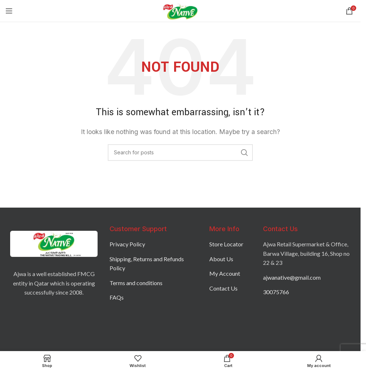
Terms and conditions (136, 282)
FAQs (117, 297)
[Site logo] (180, 10)
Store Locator (226, 244)
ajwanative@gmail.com (292, 277)
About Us (221, 258)
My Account (224, 273)
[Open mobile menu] (9, 11)
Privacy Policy (127, 244)
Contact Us (223, 288)
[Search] (180, 152)
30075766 (276, 291)
